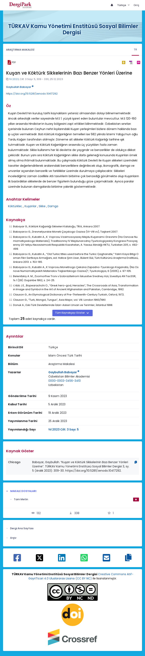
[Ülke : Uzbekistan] (55, 385)
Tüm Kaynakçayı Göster (70, 312)
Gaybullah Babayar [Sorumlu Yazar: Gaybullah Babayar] (63, 372)
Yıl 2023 (14, 79)
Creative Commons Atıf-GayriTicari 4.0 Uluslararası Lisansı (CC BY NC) (81, 576)
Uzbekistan (55, 385)
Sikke (42, 206)
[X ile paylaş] (39, 557)
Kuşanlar (30, 206)
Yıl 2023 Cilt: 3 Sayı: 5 (63, 429)
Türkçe (122, 5)
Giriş (136, 5)
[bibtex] (123, 62)
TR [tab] (135, 49)
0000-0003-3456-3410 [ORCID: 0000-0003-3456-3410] (64, 381)
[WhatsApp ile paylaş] (84, 560)
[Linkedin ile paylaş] (61, 560)
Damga (53, 206)
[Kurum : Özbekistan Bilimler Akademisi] (69, 376)
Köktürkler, (15, 206)
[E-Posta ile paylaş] (106, 560)
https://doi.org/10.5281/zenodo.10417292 (32, 93)
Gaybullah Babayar (20, 87)
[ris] (131, 62)
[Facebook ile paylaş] (17, 560)
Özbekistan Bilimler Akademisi (69, 376)
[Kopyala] (136, 462)
